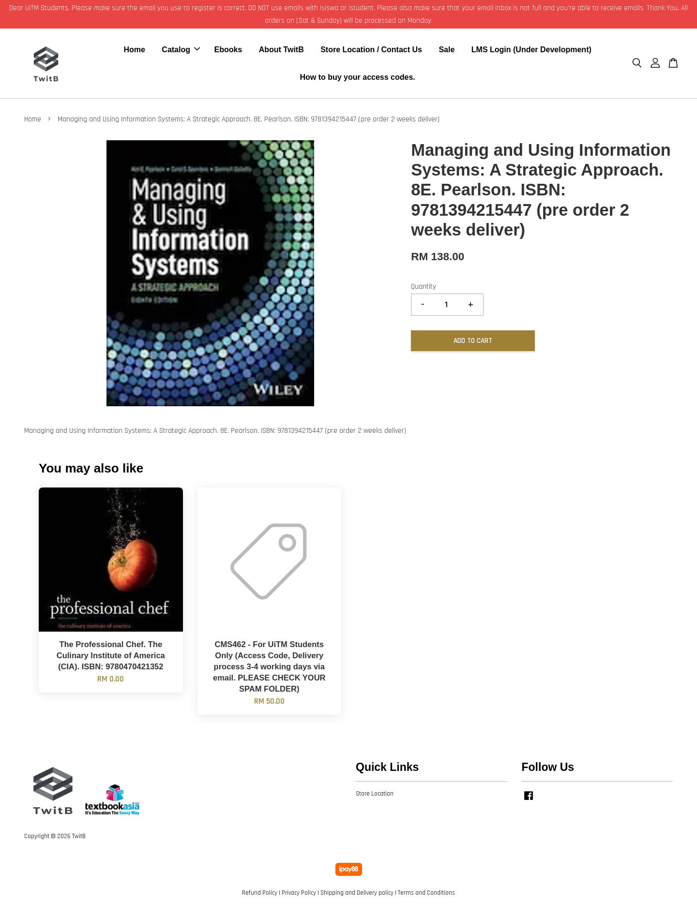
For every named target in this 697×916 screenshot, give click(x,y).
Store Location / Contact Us (371, 51)
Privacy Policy (299, 896)
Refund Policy (259, 896)
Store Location (375, 796)
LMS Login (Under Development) (531, 51)
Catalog (181, 51)
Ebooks (228, 51)
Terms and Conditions (426, 896)
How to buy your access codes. (357, 78)
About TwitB (281, 51)
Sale (447, 51)
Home (134, 51)
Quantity (423, 289)
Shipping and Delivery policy (357, 896)
